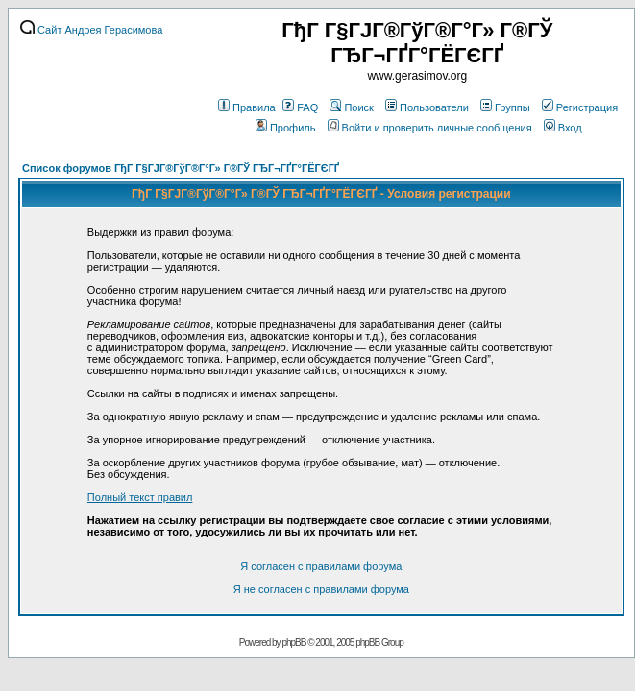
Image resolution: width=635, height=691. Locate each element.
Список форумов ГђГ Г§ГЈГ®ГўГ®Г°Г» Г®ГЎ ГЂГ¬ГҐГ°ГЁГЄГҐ (180, 168)
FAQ (300, 107)
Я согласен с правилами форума (321, 566)
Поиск (351, 107)
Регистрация (580, 107)
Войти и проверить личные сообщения (430, 127)
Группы (505, 107)
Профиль (286, 127)
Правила (247, 107)
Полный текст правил (140, 497)
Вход (563, 127)
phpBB (293, 642)
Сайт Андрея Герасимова (91, 30)
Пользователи (427, 107)
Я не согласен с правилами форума (321, 589)
